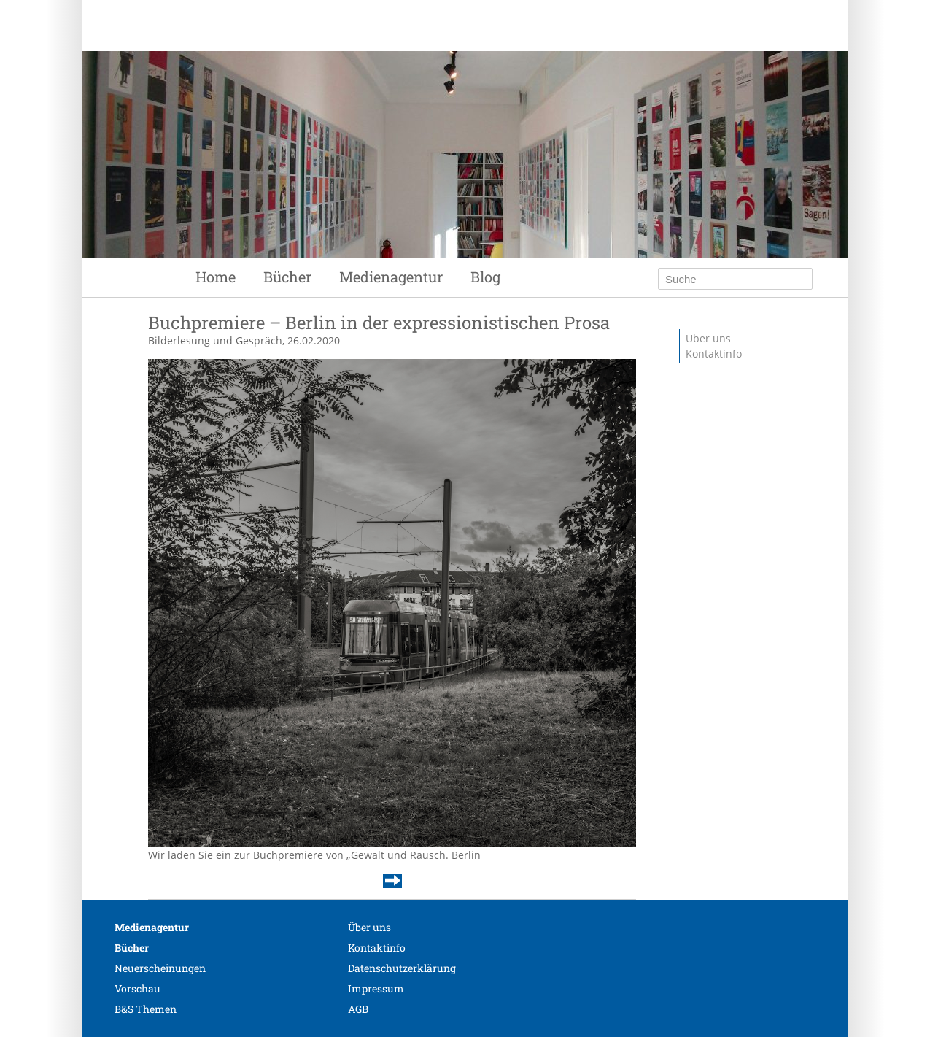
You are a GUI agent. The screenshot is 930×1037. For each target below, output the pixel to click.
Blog (485, 276)
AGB (358, 1009)
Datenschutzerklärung (402, 968)
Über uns (708, 338)
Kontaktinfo (714, 354)
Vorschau (137, 988)
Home (215, 276)
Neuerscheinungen (160, 968)
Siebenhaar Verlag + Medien (407, 65)
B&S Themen (146, 1009)
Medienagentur (391, 276)
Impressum (376, 988)
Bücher (287, 276)
